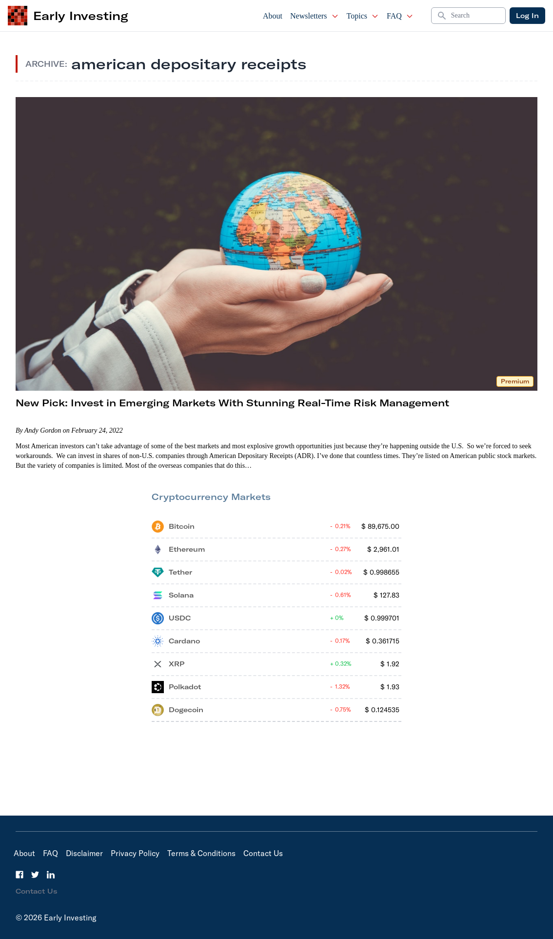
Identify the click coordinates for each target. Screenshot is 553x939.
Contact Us (263, 853)
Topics (363, 16)
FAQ (400, 16)
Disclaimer (84, 853)
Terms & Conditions (201, 853)
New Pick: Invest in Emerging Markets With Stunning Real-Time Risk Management (232, 403)
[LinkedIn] (51, 875)
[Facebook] (19, 875)
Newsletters (314, 16)
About (272, 16)
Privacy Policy (135, 853)
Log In (527, 15)
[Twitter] (35, 875)
